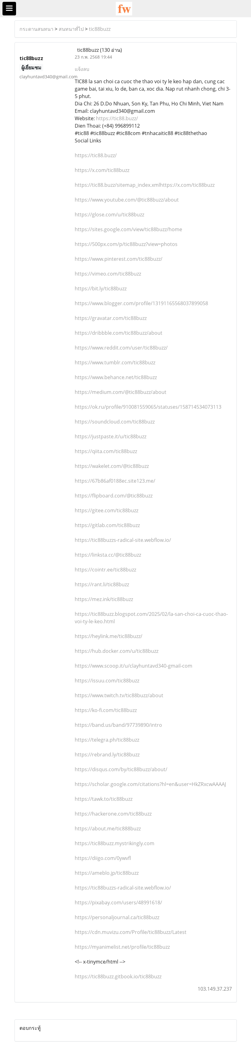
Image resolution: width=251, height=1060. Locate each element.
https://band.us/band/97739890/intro (118, 725)
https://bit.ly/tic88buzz (101, 288)
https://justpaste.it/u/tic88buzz (110, 436)
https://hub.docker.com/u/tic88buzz (116, 651)
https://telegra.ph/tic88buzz (107, 739)
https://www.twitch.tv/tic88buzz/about (119, 695)
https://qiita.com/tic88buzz (106, 451)
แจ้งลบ (82, 69)
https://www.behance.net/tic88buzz (116, 377)
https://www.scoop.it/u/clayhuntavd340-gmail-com (133, 665)
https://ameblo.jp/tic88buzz (107, 873)
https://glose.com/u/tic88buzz (109, 214)
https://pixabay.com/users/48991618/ (118, 902)
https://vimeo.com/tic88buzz (108, 273)
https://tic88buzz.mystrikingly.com (114, 843)
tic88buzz (100, 29)
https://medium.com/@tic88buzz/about (120, 392)
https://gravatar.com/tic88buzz (111, 318)
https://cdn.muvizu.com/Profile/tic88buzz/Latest (130, 932)
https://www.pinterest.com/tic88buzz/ (118, 259)
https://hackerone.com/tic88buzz (113, 813)
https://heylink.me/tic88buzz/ (108, 636)
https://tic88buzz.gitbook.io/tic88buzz (118, 976)
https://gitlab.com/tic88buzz (107, 525)
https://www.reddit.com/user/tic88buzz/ (121, 347)
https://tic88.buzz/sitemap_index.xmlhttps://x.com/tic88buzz (145, 185)
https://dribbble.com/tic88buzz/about (118, 332)
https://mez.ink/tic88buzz (104, 599)
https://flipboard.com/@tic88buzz (114, 495)
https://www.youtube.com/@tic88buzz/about (127, 199)
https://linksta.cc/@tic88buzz (108, 554)
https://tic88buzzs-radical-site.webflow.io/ (123, 540)
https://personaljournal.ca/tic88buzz (117, 917)
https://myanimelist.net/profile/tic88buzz (122, 946)
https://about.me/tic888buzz (108, 828)
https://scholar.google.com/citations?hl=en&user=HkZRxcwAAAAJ (150, 784)
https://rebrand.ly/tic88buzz (107, 754)
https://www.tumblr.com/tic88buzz (115, 362)
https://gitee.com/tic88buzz (106, 510)
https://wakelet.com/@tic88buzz (112, 466)
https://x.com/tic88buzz (102, 170)
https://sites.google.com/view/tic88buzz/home (128, 229)
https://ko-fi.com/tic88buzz (106, 710)
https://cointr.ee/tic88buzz (105, 569)
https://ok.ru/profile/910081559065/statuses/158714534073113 (148, 406)
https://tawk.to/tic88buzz (103, 799)
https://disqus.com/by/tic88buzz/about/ (121, 769)
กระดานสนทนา (36, 29)
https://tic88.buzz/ (117, 118)
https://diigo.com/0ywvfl (103, 858)
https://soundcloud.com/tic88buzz (115, 421)
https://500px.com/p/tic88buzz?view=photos (126, 244)
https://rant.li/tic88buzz (102, 584)
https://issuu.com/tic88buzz (107, 680)
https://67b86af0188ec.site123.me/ (115, 480)
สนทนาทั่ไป (71, 29)
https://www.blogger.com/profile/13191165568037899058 (141, 303)
